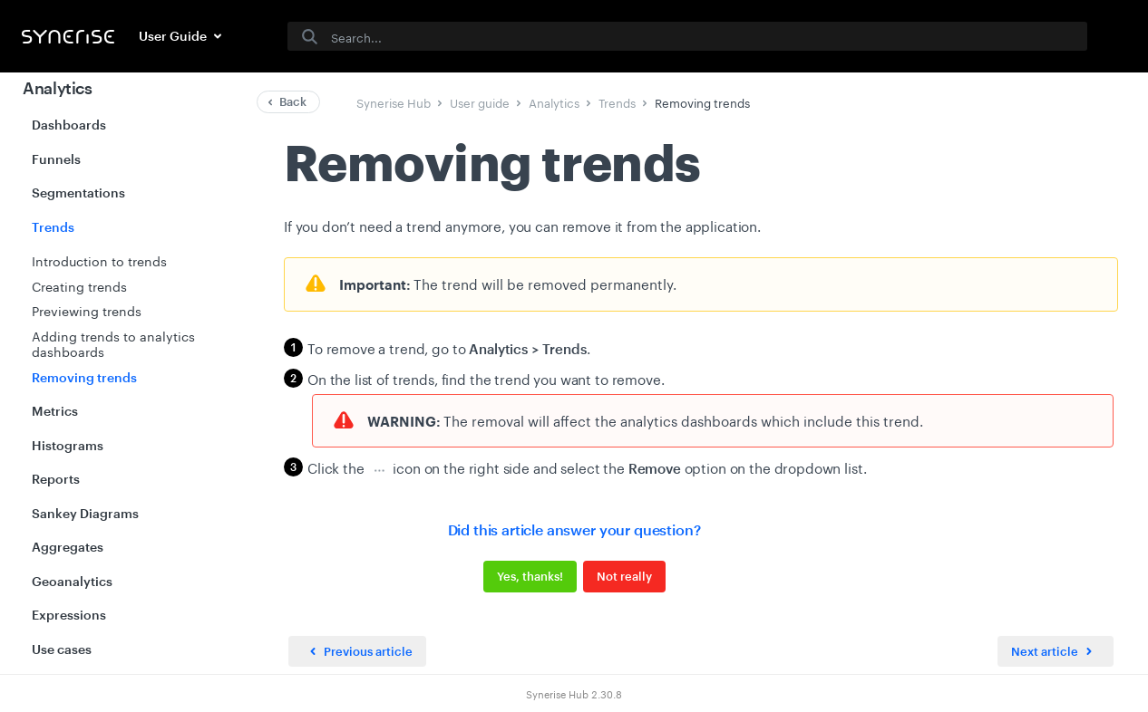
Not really (624, 576)
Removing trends (84, 377)
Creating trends (79, 285)
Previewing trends (86, 310)
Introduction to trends (99, 260)
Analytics (57, 88)
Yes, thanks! (530, 576)
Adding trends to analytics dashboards (113, 343)
